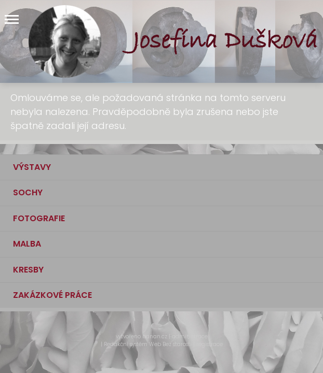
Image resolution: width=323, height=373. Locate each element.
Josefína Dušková (225, 41)
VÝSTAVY (32, 167)
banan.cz (154, 336)
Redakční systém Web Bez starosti (148, 344)
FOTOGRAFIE (39, 218)
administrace (190, 336)
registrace (209, 344)
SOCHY (28, 192)
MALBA (27, 244)
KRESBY (28, 270)
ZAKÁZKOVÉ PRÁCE (52, 295)
